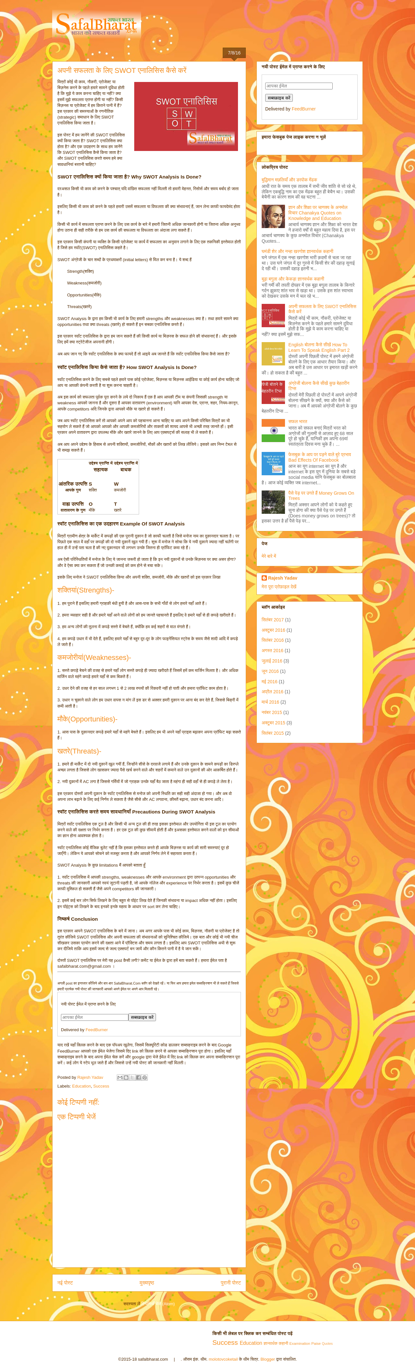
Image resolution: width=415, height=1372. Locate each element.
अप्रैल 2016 (272, 691)
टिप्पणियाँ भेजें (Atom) (158, 1303)
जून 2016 (270, 671)
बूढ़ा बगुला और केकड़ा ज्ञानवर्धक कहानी (293, 279)
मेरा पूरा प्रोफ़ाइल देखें (279, 586)
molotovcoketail (223, 1359)
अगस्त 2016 (272, 650)
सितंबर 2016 (273, 640)
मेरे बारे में (269, 556)
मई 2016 (270, 681)
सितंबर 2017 (273, 619)
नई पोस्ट (65, 1283)
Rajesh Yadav (282, 578)
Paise (316, 1343)
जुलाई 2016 (272, 660)
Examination (300, 1343)
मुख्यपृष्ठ (147, 1283)
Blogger (267, 1359)
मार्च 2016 (270, 702)
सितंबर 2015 (273, 733)
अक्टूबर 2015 (273, 722)
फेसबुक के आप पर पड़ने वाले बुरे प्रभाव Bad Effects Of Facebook (320, 457)
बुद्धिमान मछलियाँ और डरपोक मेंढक (289, 179)
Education (81, 1086)
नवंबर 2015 (272, 712)
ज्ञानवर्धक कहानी (276, 1343)
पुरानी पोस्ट (231, 1283)
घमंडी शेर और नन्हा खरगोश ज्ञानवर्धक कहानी (297, 251)
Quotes (327, 1343)
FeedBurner (97, 1029)
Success (101, 1086)
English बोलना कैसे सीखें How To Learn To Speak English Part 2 (319, 347)
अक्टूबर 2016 (273, 630)
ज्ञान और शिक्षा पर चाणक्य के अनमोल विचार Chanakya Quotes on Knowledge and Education (318, 213)
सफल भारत (298, 421)
